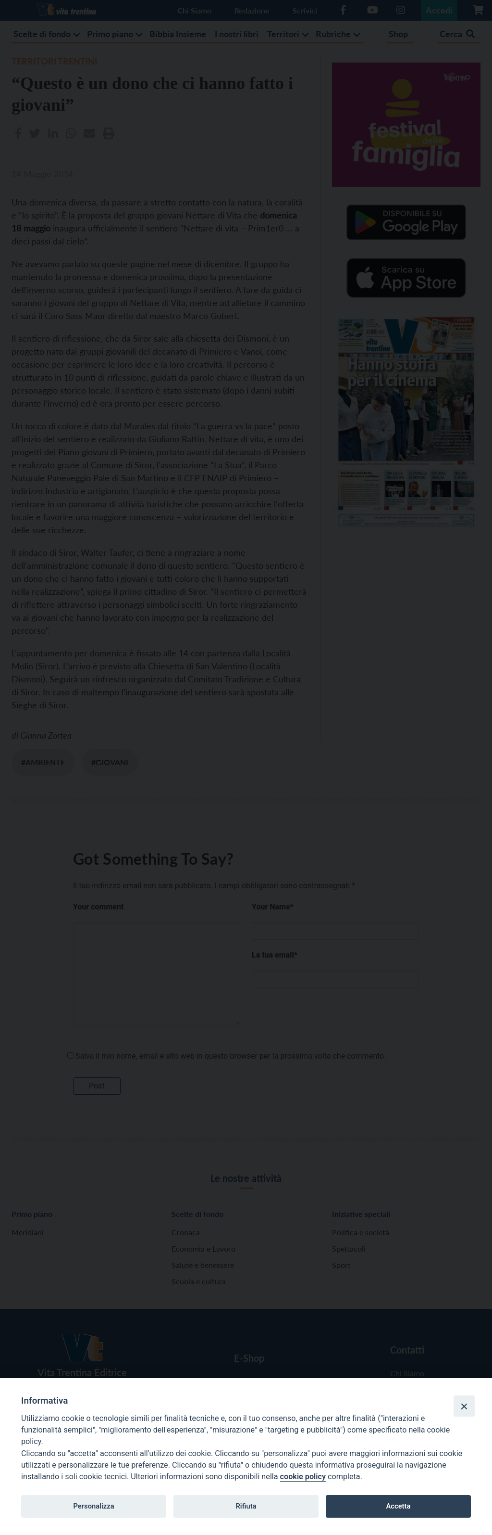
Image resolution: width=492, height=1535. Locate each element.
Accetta (398, 1506)
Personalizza (93, 1506)
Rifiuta (245, 1506)
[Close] (464, 1406)
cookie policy (303, 1476)
